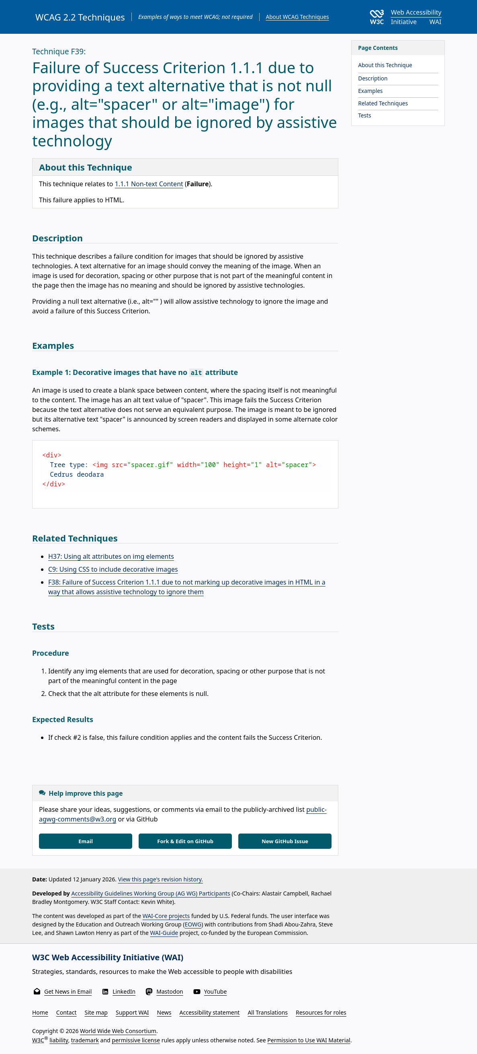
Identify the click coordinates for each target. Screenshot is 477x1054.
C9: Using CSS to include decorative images (113, 569)
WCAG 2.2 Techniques (80, 17)
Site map (96, 1012)
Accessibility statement (210, 1012)
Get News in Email (68, 991)
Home (40, 1012)
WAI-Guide (164, 933)
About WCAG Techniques (297, 17)
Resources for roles (321, 1012)
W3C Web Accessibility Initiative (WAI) (107, 957)
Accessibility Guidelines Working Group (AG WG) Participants (151, 893)
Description (372, 78)
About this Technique (385, 65)
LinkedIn (124, 991)
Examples (370, 91)
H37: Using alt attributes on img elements (111, 556)
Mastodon (169, 991)
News (164, 1012)
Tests (364, 115)
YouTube (215, 991)
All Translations (268, 1012)
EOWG (193, 924)
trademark (85, 1040)
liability (58, 1040)
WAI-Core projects (166, 916)
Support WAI (132, 1012)
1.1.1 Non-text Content (149, 183)
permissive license (136, 1040)
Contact (66, 1012)
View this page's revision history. (160, 879)
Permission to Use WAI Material (308, 1040)
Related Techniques (383, 103)
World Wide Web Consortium (118, 1031)
